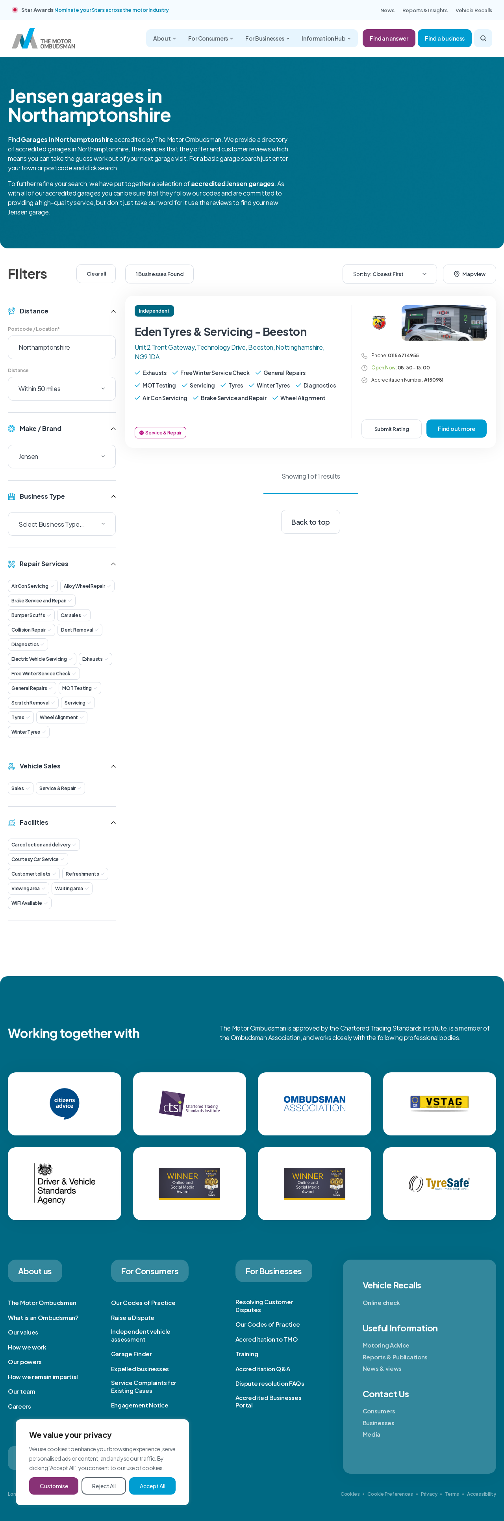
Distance (18, 370)
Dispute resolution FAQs (269, 1383)
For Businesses (267, 38)
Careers (19, 1406)
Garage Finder (131, 1353)
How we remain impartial (43, 1376)
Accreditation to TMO (266, 1339)
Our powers (25, 1361)
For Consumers (210, 38)
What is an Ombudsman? (43, 1317)
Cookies (350, 1494)
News (387, 10)
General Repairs (32, 688)
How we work (27, 1347)
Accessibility (481, 1494)
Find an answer (389, 38)
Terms (452, 1494)
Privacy (429, 1494)
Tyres (20, 717)
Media (372, 1434)
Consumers (379, 1411)
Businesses (379, 1422)
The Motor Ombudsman (42, 1302)
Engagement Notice (140, 1405)
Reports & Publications (395, 1357)
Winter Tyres (28, 732)
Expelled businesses (140, 1368)
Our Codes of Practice (143, 1302)
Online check (381, 1302)
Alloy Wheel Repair (87, 586)
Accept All (152, 1485)
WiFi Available (29, 903)
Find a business (445, 38)
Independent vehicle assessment (140, 1335)
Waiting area (72, 888)
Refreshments (85, 874)
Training (246, 1353)
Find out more (456, 428)
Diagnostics (27, 644)
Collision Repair (31, 630)
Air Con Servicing (32, 586)
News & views (382, 1368)
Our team (21, 1391)
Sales (20, 788)
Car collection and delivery (43, 845)
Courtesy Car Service (38, 859)
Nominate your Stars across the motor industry (111, 10)
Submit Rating (391, 429)
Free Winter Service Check (43, 674)
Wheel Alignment (62, 717)
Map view (469, 274)
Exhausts (95, 659)
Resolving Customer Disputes (264, 1305)
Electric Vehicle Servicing (42, 659)
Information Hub (326, 38)
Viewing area (28, 888)
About (164, 38)
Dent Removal (80, 630)
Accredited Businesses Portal (268, 1401)
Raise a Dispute (133, 1317)
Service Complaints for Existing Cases (143, 1386)
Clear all (96, 273)
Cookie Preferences (390, 1494)
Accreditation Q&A (262, 1368)
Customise (54, 1485)
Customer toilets (33, 874)
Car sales (74, 615)
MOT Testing (79, 688)
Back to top (310, 522)
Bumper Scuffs (31, 615)
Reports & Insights (425, 10)
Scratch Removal (33, 703)
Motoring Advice (386, 1345)
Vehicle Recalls (474, 10)
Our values (23, 1332)
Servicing (78, 703)
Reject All (104, 1485)
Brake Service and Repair (41, 601)
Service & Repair (60, 788)
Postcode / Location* (34, 329)
